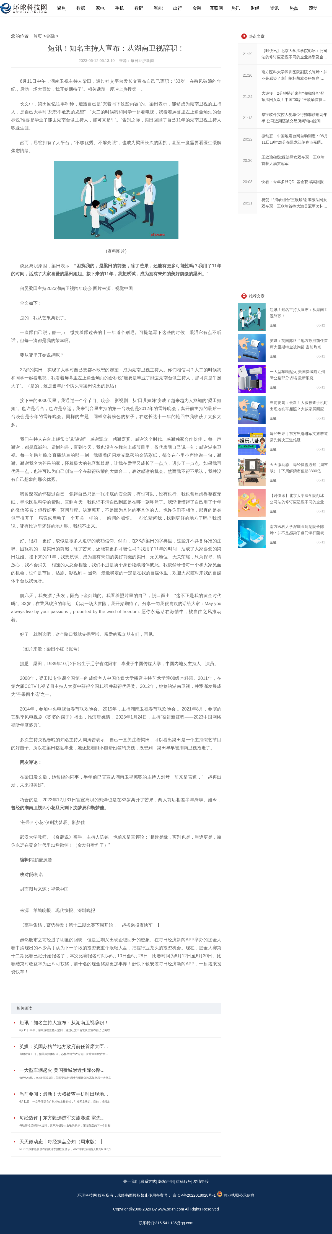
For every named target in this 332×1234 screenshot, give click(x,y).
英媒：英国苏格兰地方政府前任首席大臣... (63, 1046)
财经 (255, 8)
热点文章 (256, 36)
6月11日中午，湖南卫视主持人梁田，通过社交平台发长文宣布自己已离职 (64, 1030)
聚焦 (61, 8)
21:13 (247, 118)
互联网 (216, 8)
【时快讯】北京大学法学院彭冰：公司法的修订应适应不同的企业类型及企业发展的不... (299, 501)
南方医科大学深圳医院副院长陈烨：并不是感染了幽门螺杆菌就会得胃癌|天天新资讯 (299, 532)
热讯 (235, 8)
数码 (138, 8)
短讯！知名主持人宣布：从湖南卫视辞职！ (64, 1022)
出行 (177, 8)
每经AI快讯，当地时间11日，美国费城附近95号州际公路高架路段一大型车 (65, 1077)
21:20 (247, 75)
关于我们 (131, 1181)
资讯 (274, 8)
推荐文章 (256, 296)
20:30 (247, 160)
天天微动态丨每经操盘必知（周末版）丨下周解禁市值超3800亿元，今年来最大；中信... (299, 470)
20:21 (247, 203)
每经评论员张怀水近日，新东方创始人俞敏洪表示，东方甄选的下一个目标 (65, 1125)
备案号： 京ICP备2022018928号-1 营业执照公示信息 (205, 1195)
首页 (37, 36)
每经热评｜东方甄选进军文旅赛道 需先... (62, 1118)
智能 (158, 8)
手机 (119, 8)
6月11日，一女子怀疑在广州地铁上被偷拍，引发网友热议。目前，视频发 (64, 1101)
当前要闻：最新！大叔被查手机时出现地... (63, 1094)
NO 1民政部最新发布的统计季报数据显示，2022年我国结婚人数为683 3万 (65, 1149)
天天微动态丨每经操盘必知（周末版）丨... (63, 1141)
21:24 (247, 96)
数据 (80, 8)
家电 (100, 8)
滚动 (313, 8)
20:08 (247, 182)
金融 (197, 8)
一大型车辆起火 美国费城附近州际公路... (62, 1070)
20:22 (247, 139)
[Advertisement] (279, 253)
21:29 (247, 54)
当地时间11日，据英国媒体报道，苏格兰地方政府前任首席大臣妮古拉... (63, 1054)
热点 (293, 8)
